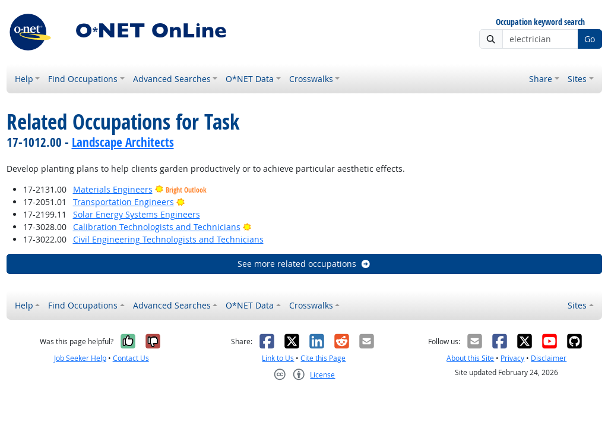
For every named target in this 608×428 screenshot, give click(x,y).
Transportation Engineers (123, 201)
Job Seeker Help (80, 358)
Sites (577, 78)
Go (589, 39)
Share (540, 78)
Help (24, 78)
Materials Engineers (113, 189)
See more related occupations (304, 263)
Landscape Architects (123, 142)
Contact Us (131, 358)
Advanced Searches (172, 78)
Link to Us (278, 358)
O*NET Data (250, 78)
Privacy (512, 358)
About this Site (470, 358)
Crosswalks (311, 78)
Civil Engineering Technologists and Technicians (168, 239)
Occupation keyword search (540, 22)
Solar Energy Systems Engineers (136, 214)
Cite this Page (323, 358)
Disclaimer (548, 358)
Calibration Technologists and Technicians (156, 226)
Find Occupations (83, 78)
